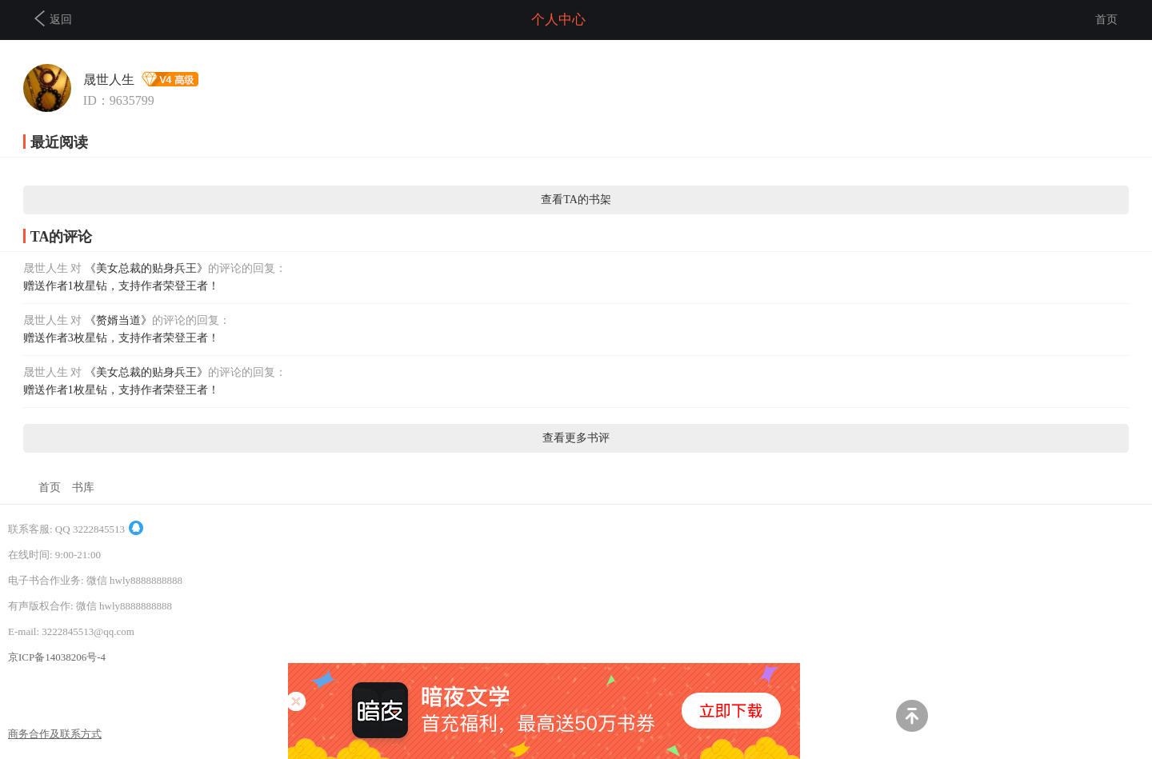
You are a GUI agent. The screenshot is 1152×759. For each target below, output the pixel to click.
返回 (53, 18)
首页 (1106, 20)
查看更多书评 (576, 438)
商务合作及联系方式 (55, 734)
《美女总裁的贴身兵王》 (146, 268)
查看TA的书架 (576, 200)
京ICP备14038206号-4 (57, 657)
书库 (83, 487)
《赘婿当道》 (118, 320)
